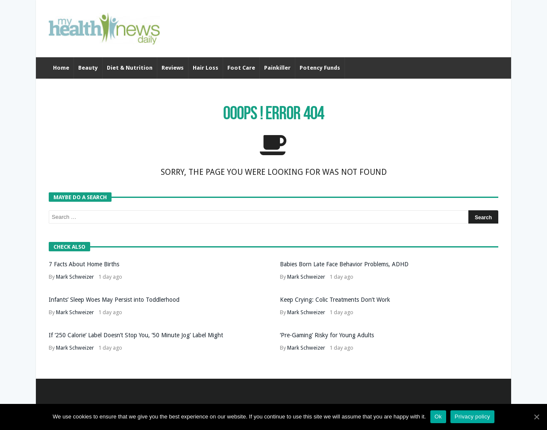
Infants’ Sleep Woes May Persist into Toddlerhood (114, 299)
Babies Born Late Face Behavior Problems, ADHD (344, 264)
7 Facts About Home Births (84, 264)
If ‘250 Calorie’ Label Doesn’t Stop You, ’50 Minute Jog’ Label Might (136, 335)
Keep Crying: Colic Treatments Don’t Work (335, 299)
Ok (438, 416)
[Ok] (536, 416)
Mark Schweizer (75, 277)
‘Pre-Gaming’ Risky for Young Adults (327, 335)
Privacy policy (472, 416)
